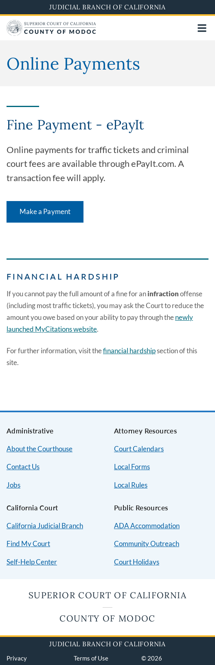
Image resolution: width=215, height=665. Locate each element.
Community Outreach (146, 543)
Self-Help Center (32, 562)
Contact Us (23, 466)
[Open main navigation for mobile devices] (202, 28)
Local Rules (130, 485)
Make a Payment (45, 211)
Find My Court (28, 543)
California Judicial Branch (45, 525)
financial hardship (129, 350)
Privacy (17, 658)
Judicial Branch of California (107, 7)
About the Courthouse (39, 448)
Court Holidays (136, 562)
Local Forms (132, 466)
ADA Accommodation (147, 525)
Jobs (13, 485)
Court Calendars (139, 448)
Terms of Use (91, 658)
